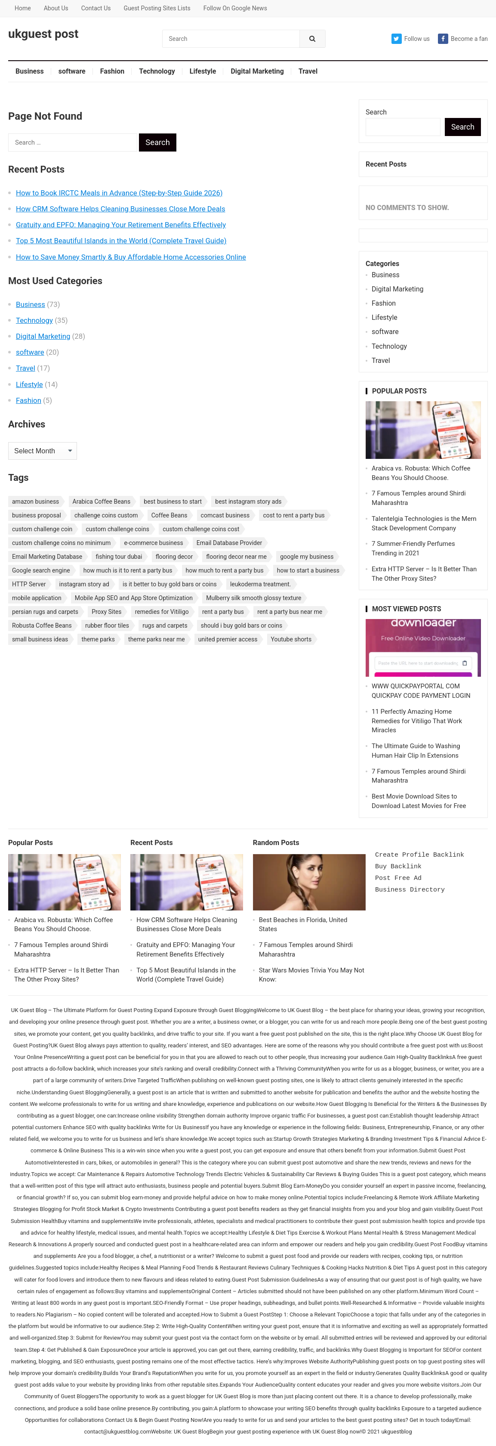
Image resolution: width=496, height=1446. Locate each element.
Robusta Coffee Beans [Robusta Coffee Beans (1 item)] (42, 625)
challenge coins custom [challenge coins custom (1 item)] (106, 515)
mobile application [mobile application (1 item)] (37, 598)
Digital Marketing (257, 71)
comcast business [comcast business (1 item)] (225, 515)
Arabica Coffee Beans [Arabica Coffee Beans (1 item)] (102, 501)
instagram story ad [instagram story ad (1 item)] (84, 584)
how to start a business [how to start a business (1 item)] (308, 570)
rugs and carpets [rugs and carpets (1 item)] (165, 625)
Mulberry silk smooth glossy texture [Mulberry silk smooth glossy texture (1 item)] (253, 598)
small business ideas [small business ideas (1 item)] (40, 639)
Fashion (112, 71)
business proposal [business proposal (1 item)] (36, 515)
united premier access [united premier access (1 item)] (228, 639)
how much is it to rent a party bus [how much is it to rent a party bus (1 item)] (128, 570)
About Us (56, 8)
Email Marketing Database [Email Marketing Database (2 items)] (47, 556)
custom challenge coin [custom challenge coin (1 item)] (42, 529)
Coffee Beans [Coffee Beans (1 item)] (169, 515)
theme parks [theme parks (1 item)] (97, 639)
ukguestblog (396, 1431)
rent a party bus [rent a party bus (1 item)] (223, 611)
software (72, 71)
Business (29, 71)
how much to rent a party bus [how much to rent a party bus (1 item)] (225, 570)
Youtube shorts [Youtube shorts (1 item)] (291, 639)
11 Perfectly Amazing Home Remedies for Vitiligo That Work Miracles (417, 721)
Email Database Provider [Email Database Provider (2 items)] (229, 542)
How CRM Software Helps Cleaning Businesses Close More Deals (120, 208)
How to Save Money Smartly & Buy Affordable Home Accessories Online (131, 257)
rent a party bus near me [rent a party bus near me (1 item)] (289, 611)
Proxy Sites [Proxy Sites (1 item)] (106, 611)
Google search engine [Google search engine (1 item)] (41, 570)
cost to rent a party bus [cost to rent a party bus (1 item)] (293, 515)
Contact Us (96, 8)
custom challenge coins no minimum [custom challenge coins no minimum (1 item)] (61, 542)
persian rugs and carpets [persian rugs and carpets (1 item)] (45, 611)
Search (376, 112)
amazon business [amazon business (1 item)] (35, 501)
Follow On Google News (235, 8)
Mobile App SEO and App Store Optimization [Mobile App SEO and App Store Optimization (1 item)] (134, 598)
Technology (157, 71)
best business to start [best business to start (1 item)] (173, 501)
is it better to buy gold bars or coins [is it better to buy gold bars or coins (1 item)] (170, 584)
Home (23, 8)
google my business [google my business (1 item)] (306, 556)
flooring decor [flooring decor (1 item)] (174, 556)
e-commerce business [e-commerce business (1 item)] (153, 542)
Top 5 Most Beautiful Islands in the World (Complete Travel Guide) (121, 240)
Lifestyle (203, 71)
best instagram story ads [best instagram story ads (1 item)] (248, 501)
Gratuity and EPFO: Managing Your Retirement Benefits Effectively (121, 224)
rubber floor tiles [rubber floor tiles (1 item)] (107, 625)
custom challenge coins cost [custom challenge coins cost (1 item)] (201, 529)
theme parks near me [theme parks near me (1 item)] (156, 639)
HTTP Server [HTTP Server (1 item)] (29, 584)
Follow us (410, 39)
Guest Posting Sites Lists (156, 8)
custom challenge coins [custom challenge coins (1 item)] (117, 529)
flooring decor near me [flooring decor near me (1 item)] (236, 556)
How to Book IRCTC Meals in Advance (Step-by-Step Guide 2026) (119, 193)
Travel (308, 71)
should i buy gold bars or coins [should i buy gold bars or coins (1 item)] (241, 625)
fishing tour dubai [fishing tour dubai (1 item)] (119, 556)
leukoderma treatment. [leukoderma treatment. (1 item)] (260, 584)
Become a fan (463, 39)
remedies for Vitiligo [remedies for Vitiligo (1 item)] (162, 611)
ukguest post (43, 34)
